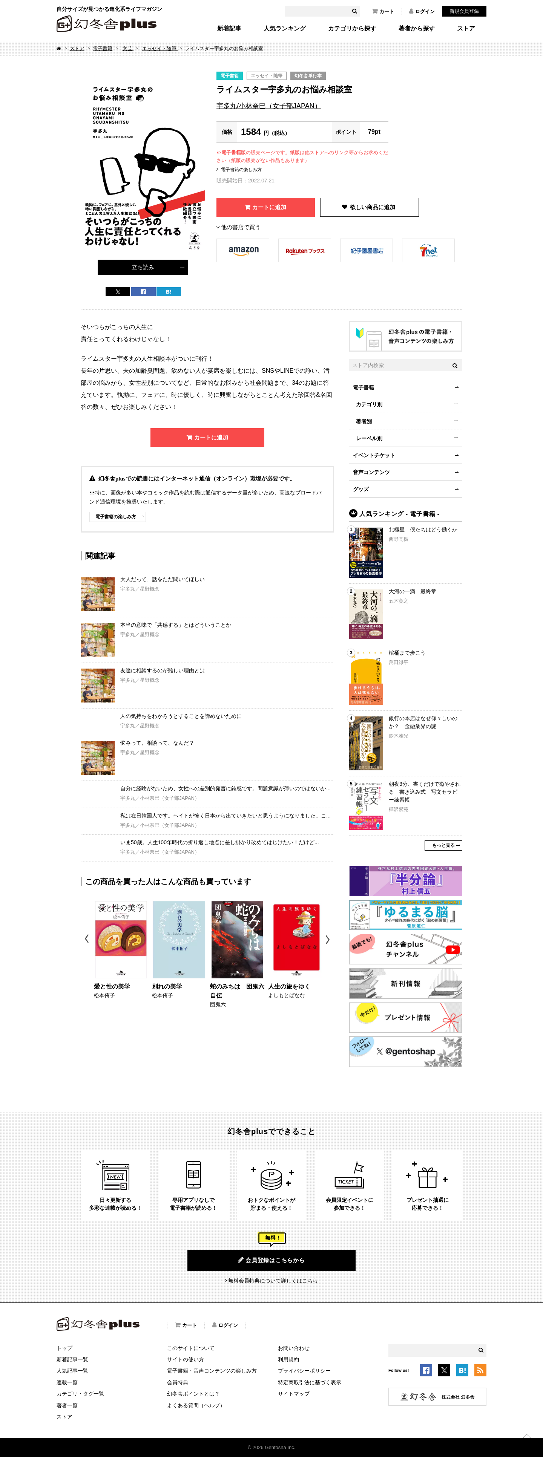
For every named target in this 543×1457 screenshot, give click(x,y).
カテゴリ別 (369, 404)
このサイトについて (191, 1348)
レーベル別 (369, 438)
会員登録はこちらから (271, 1260)
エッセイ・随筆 (160, 48)
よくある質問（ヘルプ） (196, 1405)
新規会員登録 (464, 11)
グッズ (361, 489)
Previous (87, 940)
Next (328, 940)
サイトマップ (294, 1394)
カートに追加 (269, 207)
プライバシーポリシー (304, 1371)
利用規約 (288, 1359)
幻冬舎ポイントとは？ (193, 1394)
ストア (466, 29)
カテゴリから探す (352, 29)
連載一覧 (67, 1382)
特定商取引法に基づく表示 (309, 1382)
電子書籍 (102, 48)
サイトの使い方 (185, 1359)
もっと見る (443, 845)
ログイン (422, 11)
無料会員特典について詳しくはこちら (273, 1281)
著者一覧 (67, 1405)
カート (383, 11)
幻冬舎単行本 (308, 75)
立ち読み (143, 267)
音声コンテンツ (371, 472)
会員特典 (177, 1382)
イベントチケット (374, 455)
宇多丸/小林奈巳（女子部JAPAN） (268, 106)
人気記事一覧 (72, 1371)
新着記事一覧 (72, 1359)
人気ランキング (285, 29)
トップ (64, 1348)
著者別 (364, 421)
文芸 (128, 48)
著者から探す (417, 29)
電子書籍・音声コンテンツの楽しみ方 (212, 1371)
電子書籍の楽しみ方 (241, 169)
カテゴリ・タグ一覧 (80, 1394)
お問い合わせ (294, 1348)
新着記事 (229, 29)
